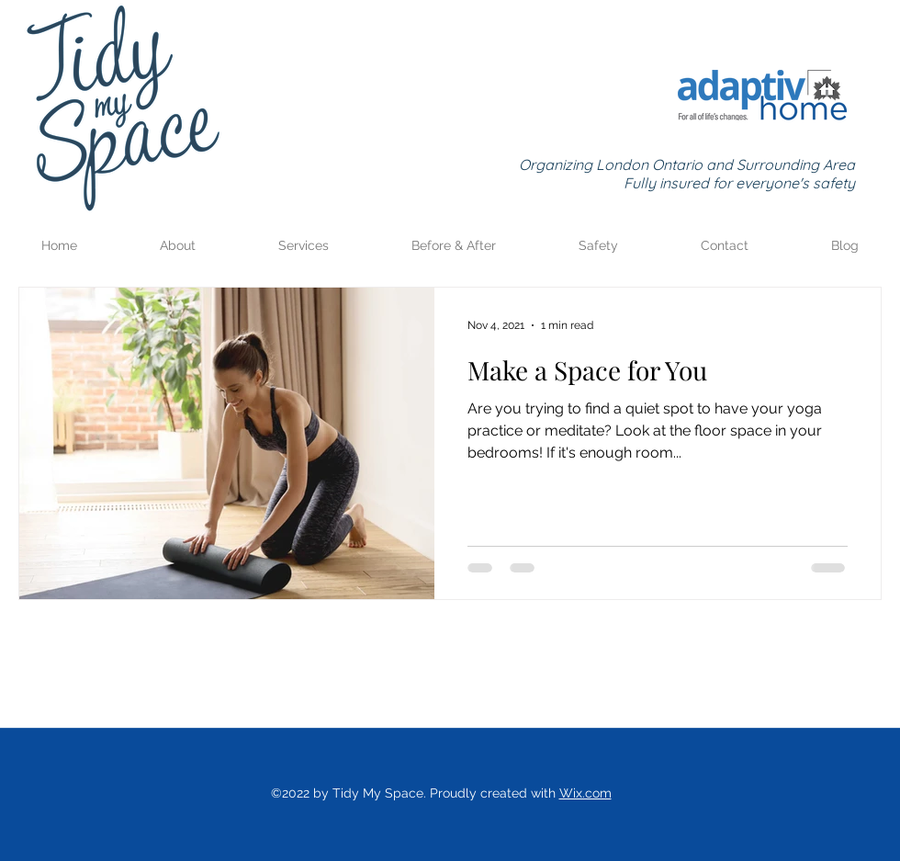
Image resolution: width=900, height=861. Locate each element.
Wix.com (585, 793)
